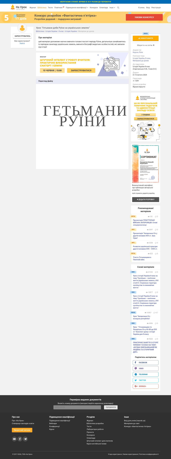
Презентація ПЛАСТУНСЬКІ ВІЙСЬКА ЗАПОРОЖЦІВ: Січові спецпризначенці (145, 222)
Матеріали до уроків (141, 61)
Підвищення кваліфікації (77, 8)
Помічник (59, 7)
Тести (50, 8)
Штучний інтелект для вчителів (100, 441)
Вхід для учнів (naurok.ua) (134, 421)
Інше (112, 8)
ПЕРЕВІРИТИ (111, 407)
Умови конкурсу (144, 17)
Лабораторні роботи (95, 429)
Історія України (139, 58)
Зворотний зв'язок (22, 430)
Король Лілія (138, 52)
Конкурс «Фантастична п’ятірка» (137, 426)
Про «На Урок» (18, 421)
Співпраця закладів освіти (23, 423)
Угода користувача (115, 454)
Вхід (148, 8)
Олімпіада (103, 8)
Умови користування (130, 454)
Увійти (22, 43)
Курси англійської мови (96, 444)
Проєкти (90, 432)
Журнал (32, 8)
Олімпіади (91, 438)
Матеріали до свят (132, 423)
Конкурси (94, 8)
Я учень (141, 8)
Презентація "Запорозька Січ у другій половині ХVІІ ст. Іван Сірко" (145, 235)
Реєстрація (156, 8)
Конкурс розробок (65, 15)
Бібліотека (42, 8)
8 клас (147, 58)
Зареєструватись (22, 36)
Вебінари (53, 423)
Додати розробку (145, 199)
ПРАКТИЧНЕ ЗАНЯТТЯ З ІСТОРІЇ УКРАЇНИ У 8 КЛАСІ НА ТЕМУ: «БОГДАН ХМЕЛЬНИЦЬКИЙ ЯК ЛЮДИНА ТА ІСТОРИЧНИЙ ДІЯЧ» (145, 347)
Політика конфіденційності (149, 454)
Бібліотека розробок (95, 423)
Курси (51, 429)
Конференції (54, 426)
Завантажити (145, 38)
